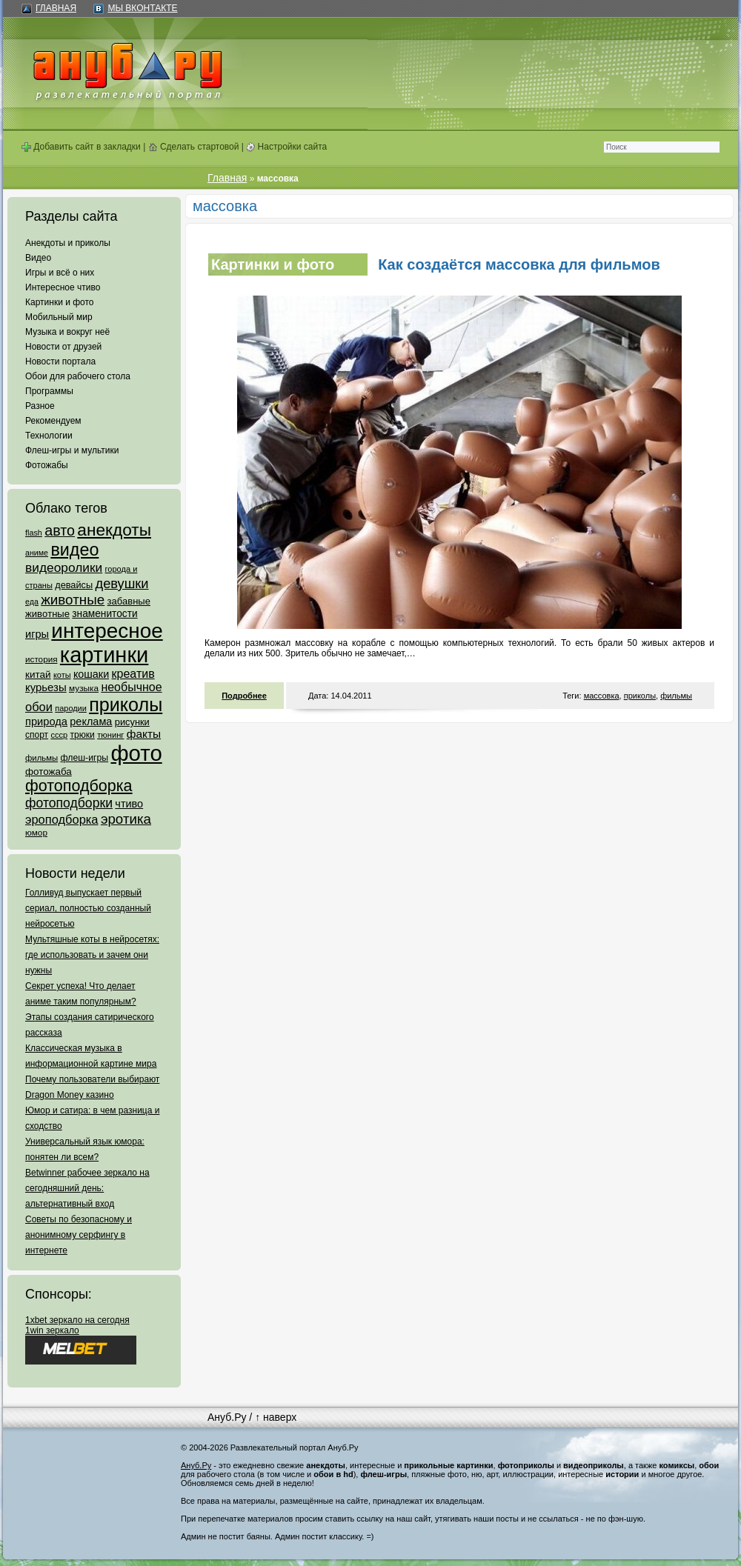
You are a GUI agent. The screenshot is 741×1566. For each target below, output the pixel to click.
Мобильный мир (59, 317)
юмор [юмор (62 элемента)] (36, 832)
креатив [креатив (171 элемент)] (133, 673)
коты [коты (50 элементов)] (62, 674)
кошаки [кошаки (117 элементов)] (91, 674)
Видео (38, 258)
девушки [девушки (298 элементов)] (121, 583)
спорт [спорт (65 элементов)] (36, 735)
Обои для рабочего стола (77, 376)
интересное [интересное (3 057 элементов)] (106, 630)
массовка (601, 695)
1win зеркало (52, 1330)
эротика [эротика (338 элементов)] (126, 819)
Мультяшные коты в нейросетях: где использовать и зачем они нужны (92, 955)
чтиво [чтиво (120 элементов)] (129, 804)
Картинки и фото (59, 302)
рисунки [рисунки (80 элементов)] (132, 721)
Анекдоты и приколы (67, 243)
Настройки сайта (286, 146)
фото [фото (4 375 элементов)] (136, 753)
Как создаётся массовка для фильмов (519, 264)
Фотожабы (46, 465)
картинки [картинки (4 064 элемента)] (104, 655)
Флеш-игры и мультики (72, 450)
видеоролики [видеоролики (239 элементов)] (63, 567)
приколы (640, 695)
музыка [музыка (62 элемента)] (84, 688)
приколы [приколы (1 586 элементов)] (125, 704)
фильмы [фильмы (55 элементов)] (41, 757)
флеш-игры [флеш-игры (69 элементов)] (84, 758)
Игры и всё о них (59, 272)
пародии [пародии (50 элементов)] (71, 708)
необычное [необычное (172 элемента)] (131, 687)
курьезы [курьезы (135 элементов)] (46, 687)
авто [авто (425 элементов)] (59, 530)
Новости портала (60, 361)
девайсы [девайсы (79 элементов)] (74, 584)
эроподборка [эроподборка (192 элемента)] (62, 819)
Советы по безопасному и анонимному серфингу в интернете (78, 1235)
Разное (40, 406)
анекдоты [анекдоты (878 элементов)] (114, 529)
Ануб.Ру (226, 1417)
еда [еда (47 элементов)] (32, 601)
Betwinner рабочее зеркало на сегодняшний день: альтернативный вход (87, 1188)
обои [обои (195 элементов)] (39, 706)
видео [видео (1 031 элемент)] (74, 549)
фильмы (676, 695)
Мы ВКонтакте (142, 8)
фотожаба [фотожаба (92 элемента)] (48, 771)
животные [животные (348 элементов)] (72, 599)
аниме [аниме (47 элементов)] (36, 552)
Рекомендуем (53, 421)
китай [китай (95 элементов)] (38, 674)
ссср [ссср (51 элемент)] (58, 734)
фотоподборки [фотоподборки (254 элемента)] (69, 803)
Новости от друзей (63, 346)
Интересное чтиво (62, 287)
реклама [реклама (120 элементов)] (91, 721)
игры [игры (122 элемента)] (37, 634)
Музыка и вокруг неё (67, 332)
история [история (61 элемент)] (41, 659)
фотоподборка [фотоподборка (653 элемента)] (79, 786)
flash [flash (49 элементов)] (33, 532)
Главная (56, 8)
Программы (49, 391)
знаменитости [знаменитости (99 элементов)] (104, 613)
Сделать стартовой (193, 146)
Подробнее (244, 695)
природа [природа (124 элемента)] (46, 721)
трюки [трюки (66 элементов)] (82, 735)
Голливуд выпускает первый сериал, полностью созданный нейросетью (88, 908)
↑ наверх (275, 1417)
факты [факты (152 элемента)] (144, 733)
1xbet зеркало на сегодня (77, 1320)
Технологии (49, 435)
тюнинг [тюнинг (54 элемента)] (110, 734)
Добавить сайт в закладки (81, 146)
